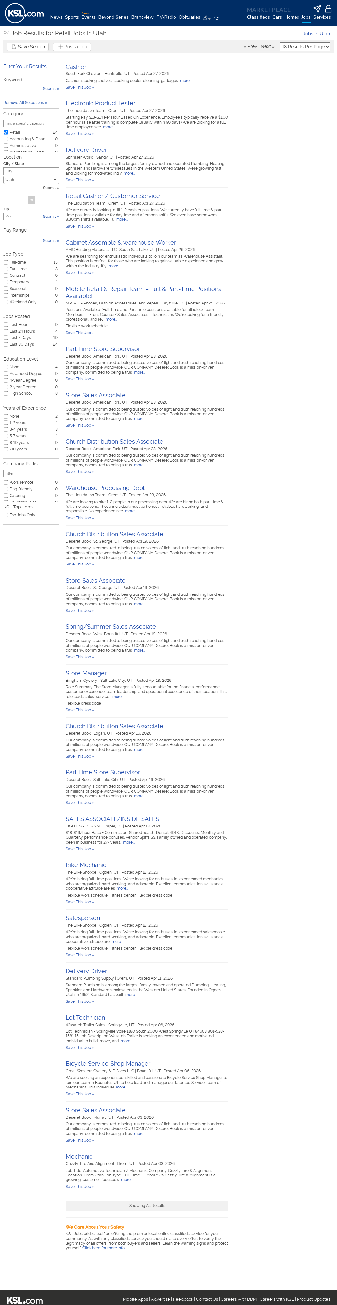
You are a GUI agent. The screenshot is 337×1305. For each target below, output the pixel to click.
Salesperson (83, 917)
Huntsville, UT (117, 74)
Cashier (76, 66)
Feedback (183, 1299)
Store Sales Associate (96, 395)
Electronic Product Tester (100, 103)
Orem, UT (117, 110)
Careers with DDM (239, 1299)
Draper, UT (113, 826)
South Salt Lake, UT (137, 249)
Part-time (18, 269)
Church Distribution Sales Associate (114, 441)
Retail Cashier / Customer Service (113, 195)
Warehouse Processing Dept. (106, 487)
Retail (15, 132)
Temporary (19, 282)
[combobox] (31, 180)
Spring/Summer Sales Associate (111, 626)
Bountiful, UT (149, 1071)
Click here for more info (103, 1248)
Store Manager (86, 673)
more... (185, 80)
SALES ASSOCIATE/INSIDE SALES (112, 818)
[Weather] (212, 20)
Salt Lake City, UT (116, 680)
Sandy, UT (106, 157)
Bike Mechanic (86, 864)
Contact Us (207, 1299)
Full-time (18, 262)
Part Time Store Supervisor (103, 348)
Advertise (160, 1299)
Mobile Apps (135, 1299)
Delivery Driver (86, 149)
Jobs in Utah (316, 33)
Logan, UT (103, 733)
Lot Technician (85, 1017)
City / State (13, 164)
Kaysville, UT (173, 303)
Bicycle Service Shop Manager (108, 1063)
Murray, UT (104, 1117)
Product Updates (313, 1299)
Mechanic (79, 1156)
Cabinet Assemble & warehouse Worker (121, 242)
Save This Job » (80, 87)
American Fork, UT (110, 356)
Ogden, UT (109, 872)
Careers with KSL (277, 1299)
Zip (6, 209)
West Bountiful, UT (111, 634)
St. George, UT (106, 541)
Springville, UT (121, 1025)
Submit (49, 188)
